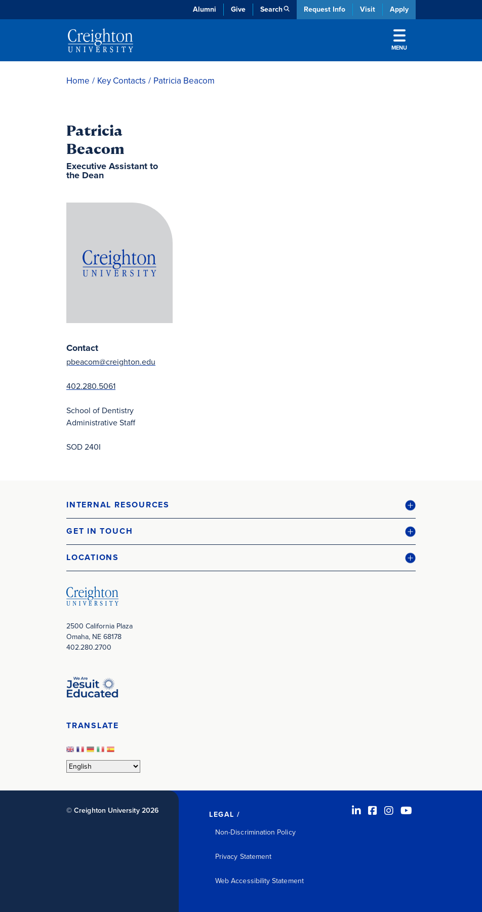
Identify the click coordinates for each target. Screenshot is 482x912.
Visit (367, 9)
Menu (399, 40)
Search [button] (271, 9)
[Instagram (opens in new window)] (389, 810)
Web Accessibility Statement (259, 881)
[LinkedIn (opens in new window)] (356, 810)
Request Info (324, 9)
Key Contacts (121, 80)
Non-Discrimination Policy (255, 832)
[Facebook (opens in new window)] (373, 810)
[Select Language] (103, 766)
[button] (241, 505)
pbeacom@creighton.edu (110, 362)
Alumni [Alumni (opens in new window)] (204, 9)
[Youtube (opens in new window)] (406, 810)
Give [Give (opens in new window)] (238, 9)
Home (78, 80)
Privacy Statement (243, 856)
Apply (399, 9)
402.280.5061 (90, 386)
